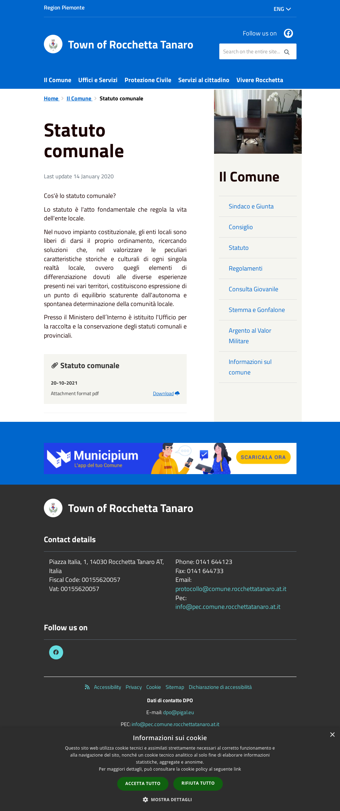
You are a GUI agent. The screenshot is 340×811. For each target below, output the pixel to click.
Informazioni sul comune (250, 367)
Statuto (239, 247)
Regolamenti (245, 268)
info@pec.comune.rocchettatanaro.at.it (227, 606)
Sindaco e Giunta (251, 206)
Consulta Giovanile (253, 289)
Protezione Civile (148, 80)
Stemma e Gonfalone (257, 309)
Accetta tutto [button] (142, 783)
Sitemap (175, 687)
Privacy (134, 687)
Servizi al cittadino (203, 80)
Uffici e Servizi (98, 80)
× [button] (332, 735)
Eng (282, 9)
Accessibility (107, 687)
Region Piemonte (64, 7)
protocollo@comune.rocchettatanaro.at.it (230, 588)
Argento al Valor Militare (250, 336)
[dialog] (170, 769)
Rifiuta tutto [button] (198, 783)
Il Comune (57, 80)
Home (52, 98)
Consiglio (241, 227)
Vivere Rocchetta (259, 80)
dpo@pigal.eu (178, 712)
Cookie (153, 687)
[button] (170, 799)
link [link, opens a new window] (237, 769)
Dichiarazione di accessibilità (220, 687)
